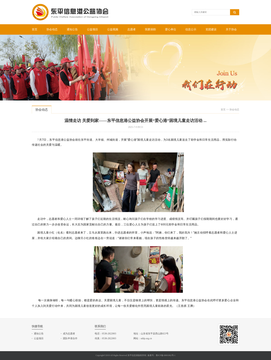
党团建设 (211, 29)
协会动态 (52, 29)
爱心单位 (170, 29)
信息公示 (190, 29)
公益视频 (112, 29)
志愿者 (131, 29)
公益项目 (92, 29)
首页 (34, 29)
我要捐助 (150, 29)
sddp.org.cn (146, 338)
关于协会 (231, 29)
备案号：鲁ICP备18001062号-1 (161, 355)
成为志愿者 (69, 333)
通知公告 (72, 29)
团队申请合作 (70, 338)
